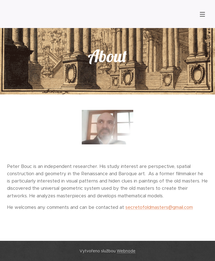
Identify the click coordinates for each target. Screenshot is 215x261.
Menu (202, 14)
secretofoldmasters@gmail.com (159, 207)
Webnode (126, 250)
